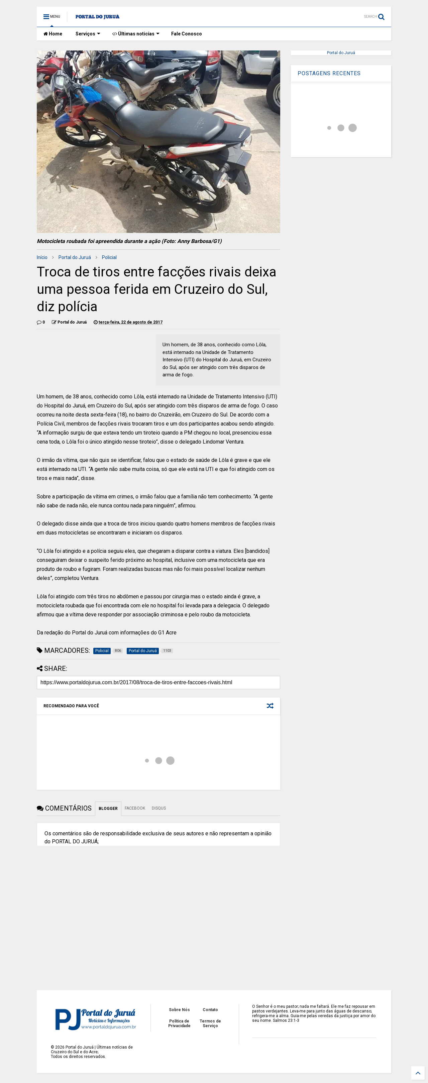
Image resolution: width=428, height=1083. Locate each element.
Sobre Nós (179, 1009)
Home (52, 33)
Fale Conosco (186, 33)
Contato (210, 1009)
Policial (109, 257)
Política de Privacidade (179, 1023)
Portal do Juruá (75, 257)
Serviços (88, 33)
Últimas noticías (135, 33)
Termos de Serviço (210, 1023)
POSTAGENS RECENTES (329, 73)
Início (42, 257)
